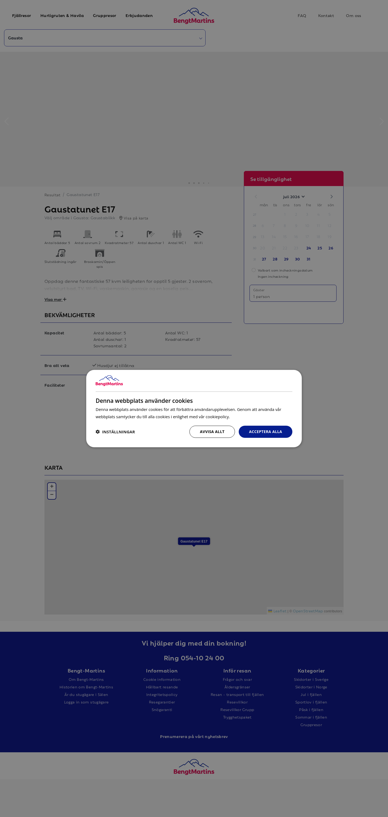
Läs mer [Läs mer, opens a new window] (238, 416)
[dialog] (194, 408)
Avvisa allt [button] (212, 431)
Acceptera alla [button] (265, 431)
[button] (115, 432)
